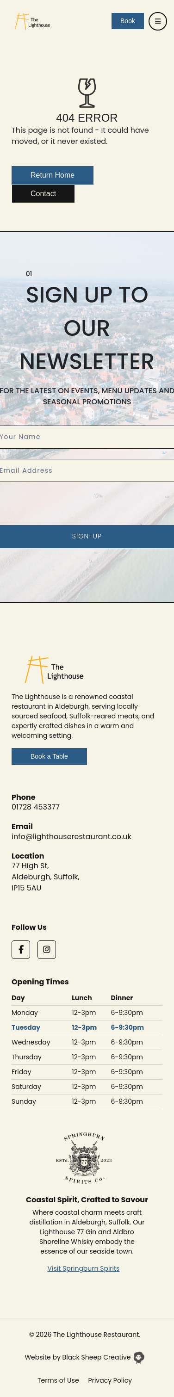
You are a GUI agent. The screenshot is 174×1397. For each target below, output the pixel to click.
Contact (43, 194)
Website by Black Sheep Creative (84, 1357)
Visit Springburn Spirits (84, 1268)
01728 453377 (36, 807)
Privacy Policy (110, 1380)
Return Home (53, 175)
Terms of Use (58, 1380)
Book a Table (49, 756)
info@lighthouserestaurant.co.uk (71, 836)
